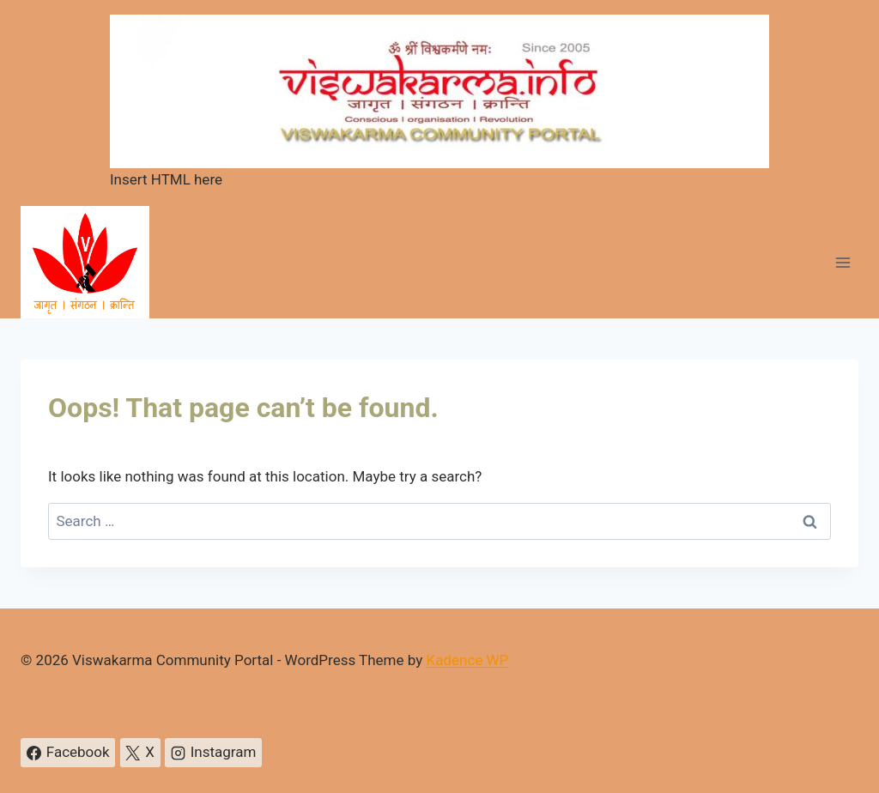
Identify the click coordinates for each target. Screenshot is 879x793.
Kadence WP (467, 660)
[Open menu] (842, 262)
